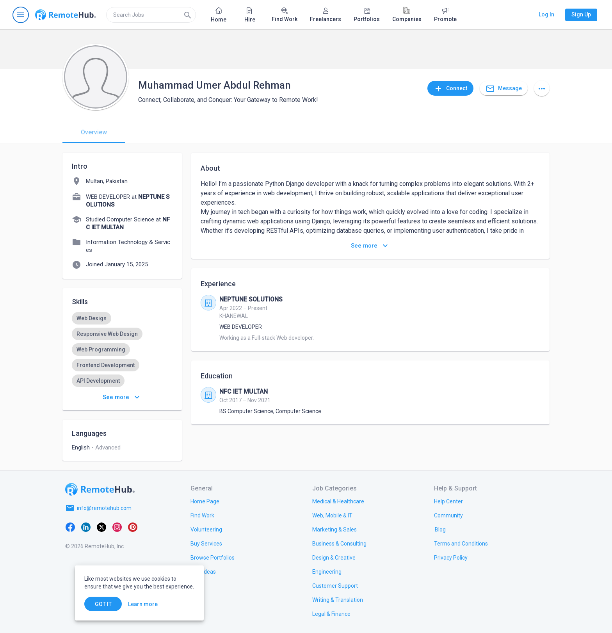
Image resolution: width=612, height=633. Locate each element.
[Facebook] (70, 527)
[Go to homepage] (65, 15)
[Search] (188, 15)
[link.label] (448, 501)
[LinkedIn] (86, 527)
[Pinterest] (133, 527)
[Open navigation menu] (20, 15)
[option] (91, 318)
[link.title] (205, 501)
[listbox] (122, 349)
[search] (151, 15)
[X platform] (101, 527)
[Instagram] (117, 527)
